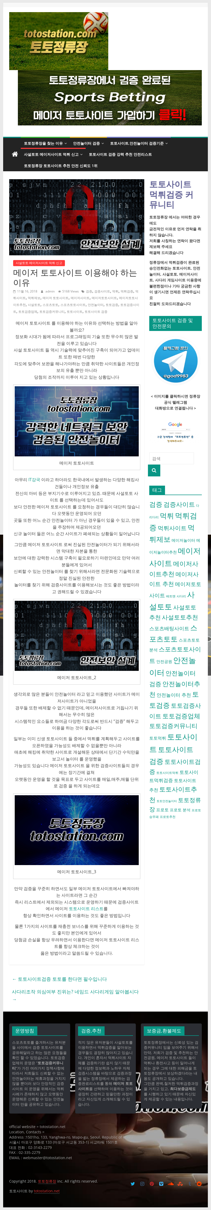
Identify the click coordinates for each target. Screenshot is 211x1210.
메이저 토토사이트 (56, 298)
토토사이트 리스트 (86, 908)
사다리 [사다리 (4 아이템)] (181, 596)
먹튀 (115, 291)
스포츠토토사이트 (73, 304)
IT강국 (33, 479)
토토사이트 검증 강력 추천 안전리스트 (120, 154)
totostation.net (47, 1190)
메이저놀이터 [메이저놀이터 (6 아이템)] (183, 540)
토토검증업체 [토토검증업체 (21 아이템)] (181, 715)
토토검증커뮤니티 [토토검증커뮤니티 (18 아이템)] (173, 725)
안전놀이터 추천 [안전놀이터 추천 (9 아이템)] (174, 695)
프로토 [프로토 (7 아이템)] (162, 810)
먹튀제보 (34, 298)
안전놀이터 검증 (86, 143)
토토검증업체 (27, 311)
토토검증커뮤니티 (52, 311)
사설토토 (34, 304)
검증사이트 (102, 291)
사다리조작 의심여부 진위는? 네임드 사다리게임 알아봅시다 (75, 995)
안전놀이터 (96, 304)
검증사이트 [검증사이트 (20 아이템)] (179, 504)
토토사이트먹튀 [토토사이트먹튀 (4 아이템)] (167, 772)
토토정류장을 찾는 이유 (43, 143)
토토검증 (112, 304)
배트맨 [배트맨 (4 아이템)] (171, 596)
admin (50, 291)
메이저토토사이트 (104, 298)
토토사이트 (75, 311)
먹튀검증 (127, 291)
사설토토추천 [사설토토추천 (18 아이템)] (180, 617)
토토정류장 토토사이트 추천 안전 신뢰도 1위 (60, 165)
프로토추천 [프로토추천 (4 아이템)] (168, 816)
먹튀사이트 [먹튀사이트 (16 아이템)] (172, 528)
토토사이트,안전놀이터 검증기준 (137, 143)
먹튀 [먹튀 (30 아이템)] (167, 515)
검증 (89, 291)
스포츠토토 (50, 304)
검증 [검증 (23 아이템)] (155, 504)
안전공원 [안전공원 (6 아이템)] (164, 661)
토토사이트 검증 (96, 311)
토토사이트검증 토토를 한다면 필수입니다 (59, 979)
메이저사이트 (80, 298)
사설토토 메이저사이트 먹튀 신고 (51, 154)
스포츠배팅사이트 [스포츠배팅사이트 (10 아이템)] (169, 628)
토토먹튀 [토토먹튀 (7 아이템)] (157, 738)
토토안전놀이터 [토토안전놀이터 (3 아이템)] (167, 801)
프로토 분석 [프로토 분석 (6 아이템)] (180, 809)
